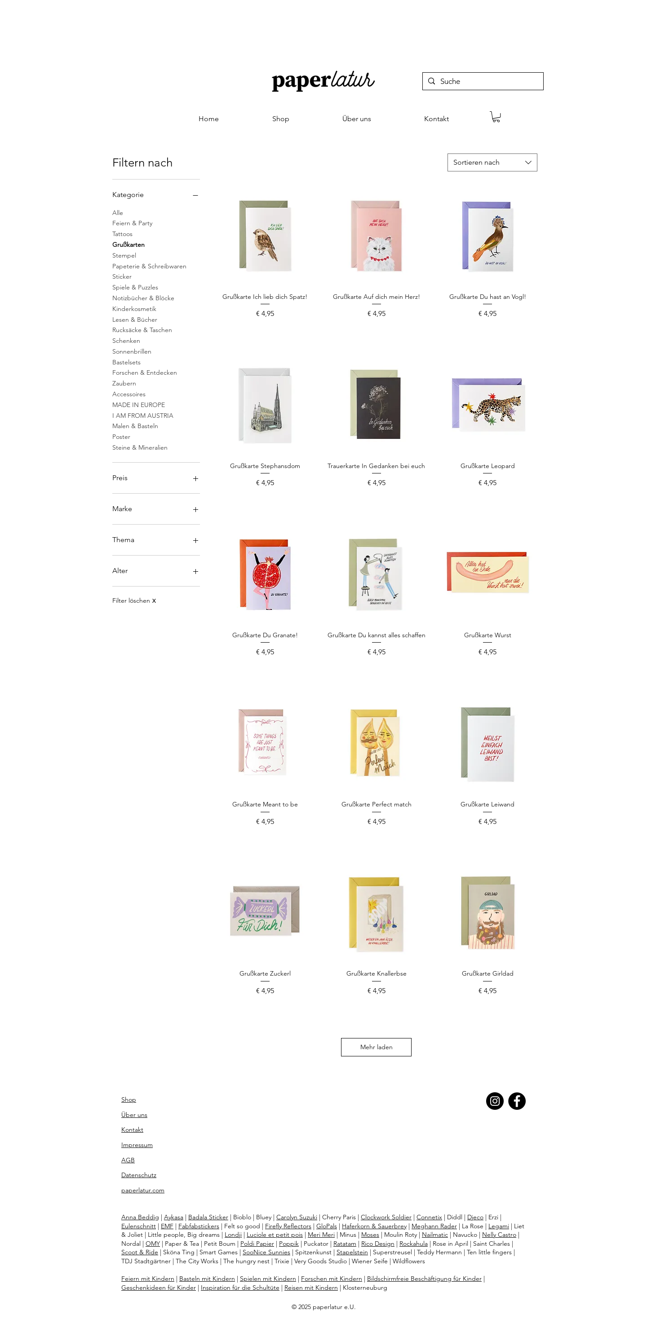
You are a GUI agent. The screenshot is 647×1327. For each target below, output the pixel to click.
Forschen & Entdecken (144, 372)
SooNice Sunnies (266, 1252)
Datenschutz (138, 1175)
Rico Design (377, 1243)
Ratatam (344, 1243)
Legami (498, 1226)
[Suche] (482, 82)
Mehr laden (376, 1047)
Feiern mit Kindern (147, 1278)
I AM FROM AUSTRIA (142, 415)
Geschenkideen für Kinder (158, 1287)
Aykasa (173, 1217)
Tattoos (122, 233)
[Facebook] (517, 1101)
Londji (233, 1235)
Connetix (429, 1217)
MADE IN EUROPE (138, 404)
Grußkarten (128, 244)
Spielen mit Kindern (268, 1278)
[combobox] (492, 162)
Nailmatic (435, 1235)
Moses (370, 1235)
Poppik (289, 1243)
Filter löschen (133, 600)
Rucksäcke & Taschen (142, 329)
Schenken (126, 340)
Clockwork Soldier (386, 1217)
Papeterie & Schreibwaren (149, 265)
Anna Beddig (140, 1217)
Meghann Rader (434, 1226)
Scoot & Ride (139, 1252)
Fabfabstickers (198, 1226)
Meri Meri (321, 1235)
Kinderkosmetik (134, 308)
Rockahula (413, 1243)
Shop (128, 1099)
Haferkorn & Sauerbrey (374, 1226)
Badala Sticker (208, 1217)
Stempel (124, 254)
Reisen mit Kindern (311, 1287)
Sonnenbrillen (131, 350)
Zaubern (124, 382)
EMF (167, 1226)
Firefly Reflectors (288, 1226)
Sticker (122, 276)
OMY (153, 1243)
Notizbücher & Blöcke (143, 297)
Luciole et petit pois (275, 1235)
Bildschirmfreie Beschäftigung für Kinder (424, 1278)
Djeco (475, 1217)
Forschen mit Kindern (331, 1278)
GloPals (326, 1226)
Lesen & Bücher (134, 319)
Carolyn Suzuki (296, 1217)
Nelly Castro (499, 1235)
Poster (121, 436)
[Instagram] (495, 1101)
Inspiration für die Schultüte (240, 1287)
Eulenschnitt (138, 1226)
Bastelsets (126, 361)
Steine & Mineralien (140, 446)
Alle (117, 212)
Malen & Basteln (135, 425)
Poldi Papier (257, 1243)
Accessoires (129, 393)
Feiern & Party (132, 222)
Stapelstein (352, 1252)
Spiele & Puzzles (135, 286)
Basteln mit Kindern (207, 1278)
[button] (496, 116)
